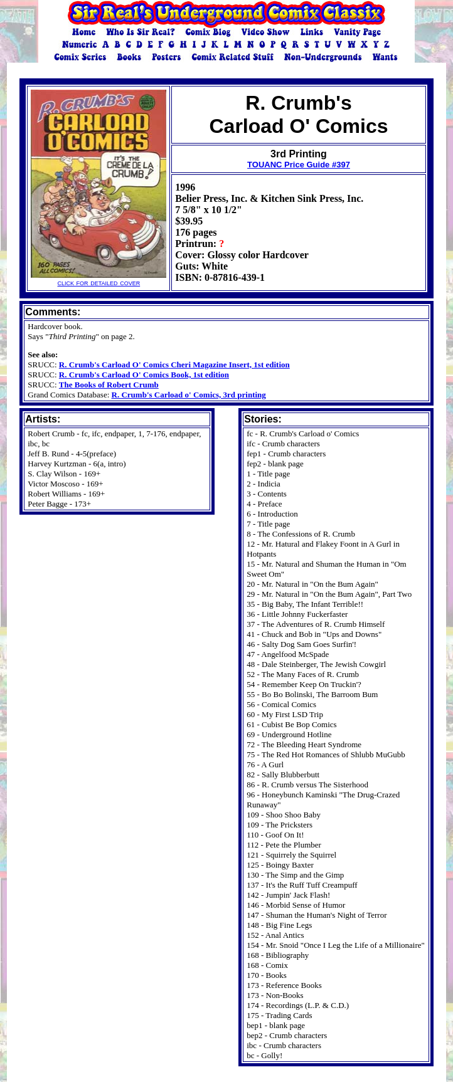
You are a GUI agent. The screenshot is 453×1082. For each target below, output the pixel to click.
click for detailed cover (98, 278)
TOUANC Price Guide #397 (298, 164)
